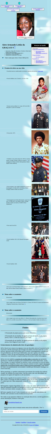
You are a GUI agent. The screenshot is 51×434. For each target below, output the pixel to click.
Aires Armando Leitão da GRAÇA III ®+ (40, 52)
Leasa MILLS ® (36, 58)
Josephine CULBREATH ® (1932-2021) (38, 9)
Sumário (18, 422)
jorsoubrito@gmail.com (13, 402)
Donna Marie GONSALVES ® (38, 49)
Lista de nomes (31, 422)
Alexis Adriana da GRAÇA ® (41, 61)
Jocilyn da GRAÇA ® (39, 62)
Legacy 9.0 (32, 425)
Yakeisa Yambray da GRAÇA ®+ (41, 53)
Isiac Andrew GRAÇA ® (40, 56)
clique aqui (40, 71)
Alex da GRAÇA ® (39, 60)
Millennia (37, 425)
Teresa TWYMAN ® (36, 55)
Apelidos (23, 422)
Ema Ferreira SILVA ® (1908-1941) (19, 6)
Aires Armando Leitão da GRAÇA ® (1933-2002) (13, 9)
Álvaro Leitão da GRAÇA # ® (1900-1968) (7, 6)
